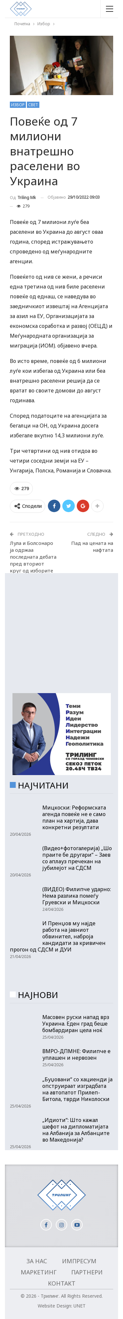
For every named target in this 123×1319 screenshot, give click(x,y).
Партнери (87, 1272)
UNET (79, 1306)
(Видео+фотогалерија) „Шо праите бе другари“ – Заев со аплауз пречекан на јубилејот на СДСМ (77, 858)
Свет (33, 105)
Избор (18, 105)
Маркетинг (38, 1272)
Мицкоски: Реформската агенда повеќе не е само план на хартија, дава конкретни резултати (74, 817)
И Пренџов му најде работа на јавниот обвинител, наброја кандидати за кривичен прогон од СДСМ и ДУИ (58, 936)
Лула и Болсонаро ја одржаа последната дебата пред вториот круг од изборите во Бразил (33, 560)
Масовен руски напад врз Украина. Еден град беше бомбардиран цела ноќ (75, 1023)
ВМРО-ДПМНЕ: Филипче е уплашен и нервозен (76, 1054)
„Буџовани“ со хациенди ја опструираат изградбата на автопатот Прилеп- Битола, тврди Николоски (77, 1089)
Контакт (61, 1283)
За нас (37, 1261)
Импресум (79, 1261)
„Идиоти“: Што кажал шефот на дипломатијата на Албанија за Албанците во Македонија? (76, 1129)
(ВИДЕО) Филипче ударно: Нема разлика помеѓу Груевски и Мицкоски (76, 896)
